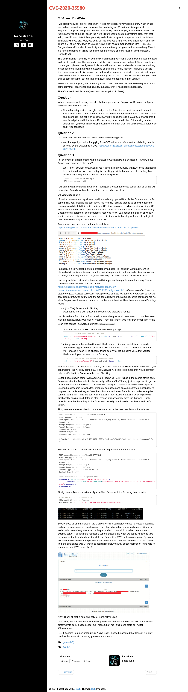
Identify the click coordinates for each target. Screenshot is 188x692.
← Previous (66, 672)
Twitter (64, 661)
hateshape (23, 36)
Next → (151, 672)
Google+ (87, 661)
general (68, 642)
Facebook (76, 661)
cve (66, 647)
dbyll (93, 689)
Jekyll (77, 689)
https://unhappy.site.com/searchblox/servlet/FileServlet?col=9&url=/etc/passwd (98, 227)
